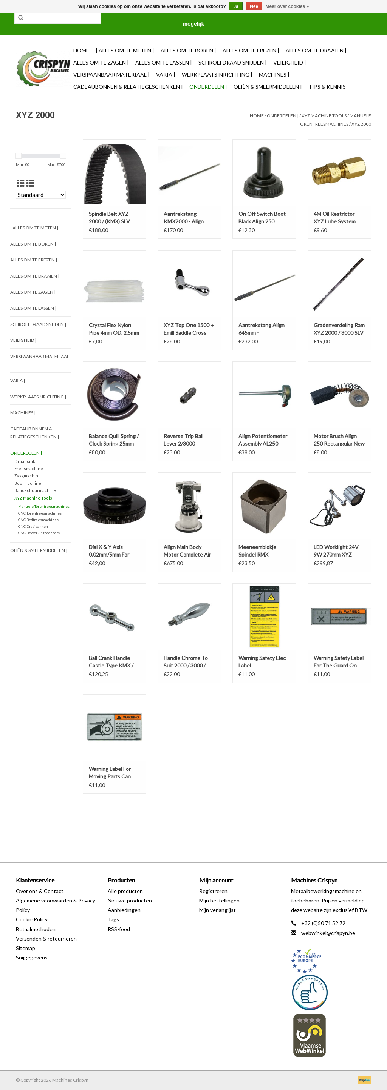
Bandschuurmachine (35, 490)
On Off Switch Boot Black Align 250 (262, 217)
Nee (254, 6)
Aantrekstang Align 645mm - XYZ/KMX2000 (261, 329)
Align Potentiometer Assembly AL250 (262, 440)
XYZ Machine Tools (324, 115)
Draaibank (24, 461)
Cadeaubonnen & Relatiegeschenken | (128, 86)
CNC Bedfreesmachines (38, 519)
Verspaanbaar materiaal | (111, 74)
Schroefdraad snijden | (232, 62)
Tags (113, 919)
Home (81, 50)
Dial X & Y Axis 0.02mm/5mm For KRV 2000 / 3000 (109, 551)
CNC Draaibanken (33, 526)
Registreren (213, 891)
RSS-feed (119, 929)
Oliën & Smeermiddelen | (268, 86)
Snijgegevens (32, 957)
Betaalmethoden (36, 929)
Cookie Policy (32, 919)
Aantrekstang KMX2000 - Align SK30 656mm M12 (185, 218)
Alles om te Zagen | (101, 62)
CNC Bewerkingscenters (39, 532)
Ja (235, 6)
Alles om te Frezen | (251, 50)
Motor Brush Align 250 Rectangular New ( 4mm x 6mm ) (339, 440)
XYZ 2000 (361, 124)
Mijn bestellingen (219, 900)
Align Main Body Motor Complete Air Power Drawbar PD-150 (187, 551)
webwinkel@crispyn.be (328, 933)
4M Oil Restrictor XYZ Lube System (335, 217)
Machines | (274, 74)
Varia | (165, 74)
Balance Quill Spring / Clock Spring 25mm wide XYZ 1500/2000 (114, 440)
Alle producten (125, 891)
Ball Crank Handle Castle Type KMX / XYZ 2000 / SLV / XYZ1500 (111, 662)
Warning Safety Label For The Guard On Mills (339, 662)
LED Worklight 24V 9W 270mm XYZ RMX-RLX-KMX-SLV (337, 551)
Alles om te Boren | (188, 50)
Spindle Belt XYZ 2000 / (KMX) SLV (109, 217)
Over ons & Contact (39, 891)
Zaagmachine (27, 475)
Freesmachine (28, 468)
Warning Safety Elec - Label (263, 662)
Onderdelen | (208, 86)
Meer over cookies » (287, 6)
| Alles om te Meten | (125, 50)
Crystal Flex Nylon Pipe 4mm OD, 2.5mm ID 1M (114, 329)
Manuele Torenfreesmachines (44, 506)
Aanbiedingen (124, 910)
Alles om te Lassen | (163, 62)
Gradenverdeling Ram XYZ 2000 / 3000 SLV (339, 329)
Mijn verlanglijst (217, 910)
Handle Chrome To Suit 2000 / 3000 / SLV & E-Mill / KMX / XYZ (187, 662)
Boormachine (27, 483)
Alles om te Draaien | (316, 50)
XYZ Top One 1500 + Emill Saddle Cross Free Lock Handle (189, 329)
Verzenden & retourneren (46, 938)
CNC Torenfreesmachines (40, 513)
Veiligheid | (289, 62)
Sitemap (25, 948)
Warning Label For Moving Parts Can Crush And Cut (110, 773)
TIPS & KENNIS (327, 86)
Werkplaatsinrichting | (217, 74)
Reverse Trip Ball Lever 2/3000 (183, 440)
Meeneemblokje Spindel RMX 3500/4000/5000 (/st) (263, 551)
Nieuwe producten (130, 900)
